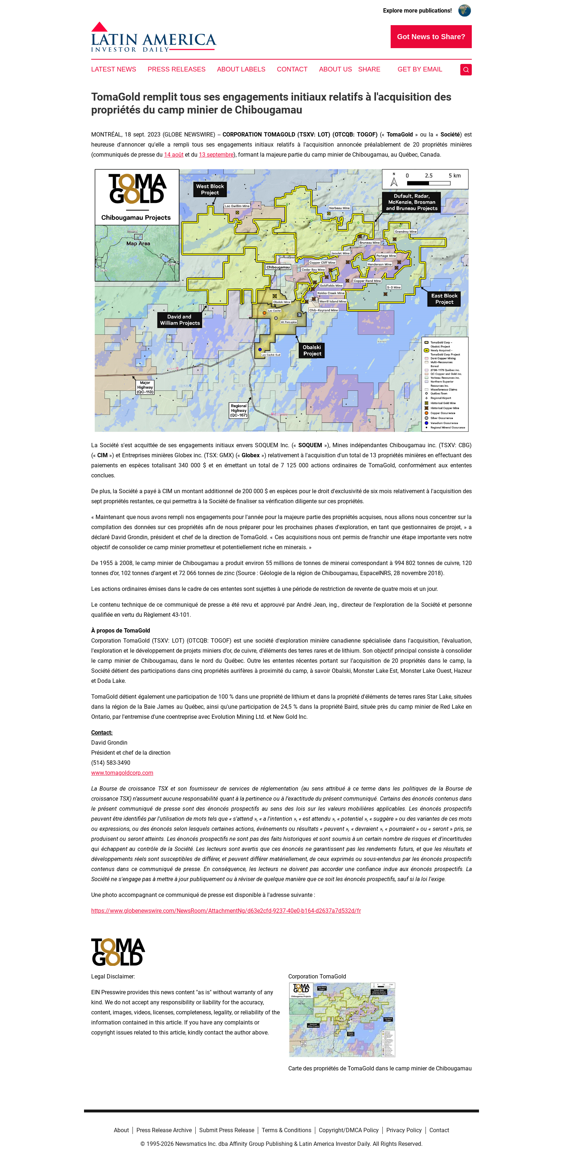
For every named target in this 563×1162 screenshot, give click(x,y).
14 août (173, 154)
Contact (292, 69)
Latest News (113, 69)
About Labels (241, 69)
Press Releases (176, 69)
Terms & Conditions (286, 1130)
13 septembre (216, 154)
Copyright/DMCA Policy (349, 1130)
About (121, 1130)
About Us (335, 69)
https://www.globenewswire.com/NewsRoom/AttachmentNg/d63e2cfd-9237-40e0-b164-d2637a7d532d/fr (226, 910)
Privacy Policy (404, 1130)
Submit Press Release (226, 1130)
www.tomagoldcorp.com (122, 772)
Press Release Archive (164, 1130)
